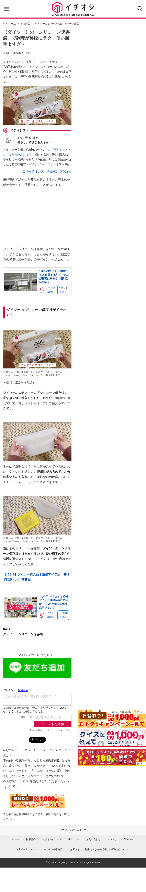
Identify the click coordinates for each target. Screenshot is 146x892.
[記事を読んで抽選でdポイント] (112, 757)
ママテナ (112, 839)
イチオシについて (52, 839)
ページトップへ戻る (73, 829)
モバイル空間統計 (54, 849)
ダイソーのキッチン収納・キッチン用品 (57, 23)
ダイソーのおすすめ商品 (16, 23)
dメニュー (74, 839)
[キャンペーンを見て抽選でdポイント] (112, 725)
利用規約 (31, 839)
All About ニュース (27, 849)
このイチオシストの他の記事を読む (47, 171)
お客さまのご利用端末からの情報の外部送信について (99, 849)
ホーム (15, 839)
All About (129, 839)
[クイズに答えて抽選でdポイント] (112, 738)
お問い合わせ (93, 839)
